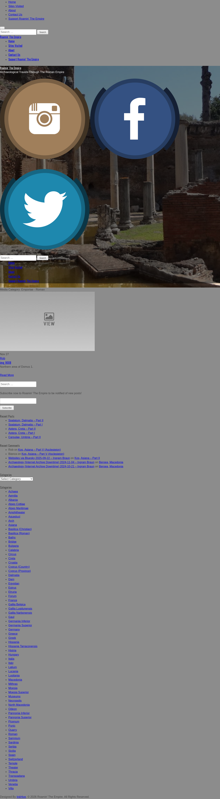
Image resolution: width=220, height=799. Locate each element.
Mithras (12, 683)
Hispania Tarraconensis (22, 646)
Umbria (12, 780)
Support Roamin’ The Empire (26, 18)
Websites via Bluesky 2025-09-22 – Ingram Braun (39, 458)
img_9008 (5, 363)
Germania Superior (20, 625)
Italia (11, 658)
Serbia (12, 746)
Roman (12, 734)
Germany (14, 629)
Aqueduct (14, 516)
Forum (12, 596)
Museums (14, 696)
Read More (7, 375)
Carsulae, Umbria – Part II (24, 437)
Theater (13, 767)
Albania (13, 499)
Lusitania (14, 675)
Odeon (12, 709)
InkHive (21, 796)
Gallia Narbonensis (20, 612)
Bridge (12, 541)
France (12, 600)
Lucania (13, 671)
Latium (12, 667)
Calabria (13, 550)
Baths (12, 537)
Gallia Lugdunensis (20, 608)
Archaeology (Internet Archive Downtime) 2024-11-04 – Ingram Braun (51, 462)
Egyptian (13, 583)
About (12, 10)
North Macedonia (19, 704)
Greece (12, 633)
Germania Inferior (19, 621)
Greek (12, 637)
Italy (10, 663)
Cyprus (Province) (19, 570)
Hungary (13, 654)
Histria (12, 650)
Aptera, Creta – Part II (22, 428)
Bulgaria (13, 545)
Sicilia (12, 750)
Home (12, 2)
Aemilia (12, 495)
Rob (2, 358)
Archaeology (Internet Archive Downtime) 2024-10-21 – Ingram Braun (51, 466)
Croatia (12, 562)
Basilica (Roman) (19, 533)
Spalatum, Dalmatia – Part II (25, 420)
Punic (11, 725)
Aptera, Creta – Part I (21, 432)
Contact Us (15, 14)
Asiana (12, 524)
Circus (12, 554)
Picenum (13, 721)
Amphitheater (16, 512)
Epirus (12, 587)
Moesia (12, 688)
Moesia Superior (18, 692)
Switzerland (15, 759)
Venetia (13, 784)
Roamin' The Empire (10, 37)
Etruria (12, 591)
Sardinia (13, 742)
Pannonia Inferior (19, 713)
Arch (11, 520)
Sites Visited (16, 6)
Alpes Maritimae (18, 508)
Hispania (13, 642)
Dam (11, 579)
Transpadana (16, 775)
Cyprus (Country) (19, 566)
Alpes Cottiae (16, 504)
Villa (11, 788)
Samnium (14, 738)
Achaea (13, 491)
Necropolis (15, 700)
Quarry (12, 729)
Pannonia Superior (20, 717)
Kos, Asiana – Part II (87, 458)
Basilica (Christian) (20, 529)
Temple (12, 763)
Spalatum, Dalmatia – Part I (25, 424)
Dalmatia (13, 575)
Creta (11, 558)
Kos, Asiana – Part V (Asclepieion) (39, 449)
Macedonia (15, 679)
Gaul (11, 617)
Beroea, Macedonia (111, 462)
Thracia (13, 771)
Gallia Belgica (17, 604)
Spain (12, 755)
